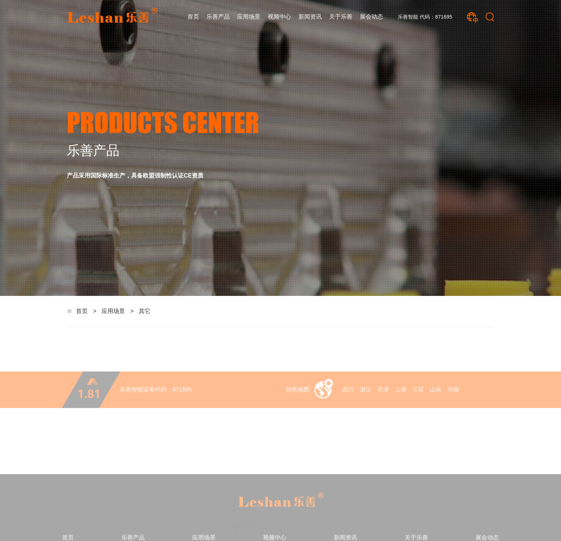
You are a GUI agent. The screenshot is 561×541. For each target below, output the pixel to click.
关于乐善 (340, 17)
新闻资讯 (310, 17)
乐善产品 (218, 17)
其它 (144, 311)
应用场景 (248, 17)
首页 (193, 17)
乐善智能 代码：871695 (425, 17)
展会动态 (371, 17)
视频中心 (279, 17)
